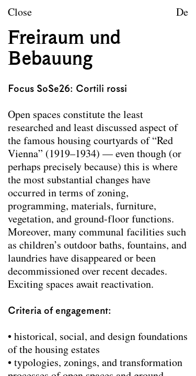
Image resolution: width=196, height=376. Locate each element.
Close (20, 13)
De (182, 13)
